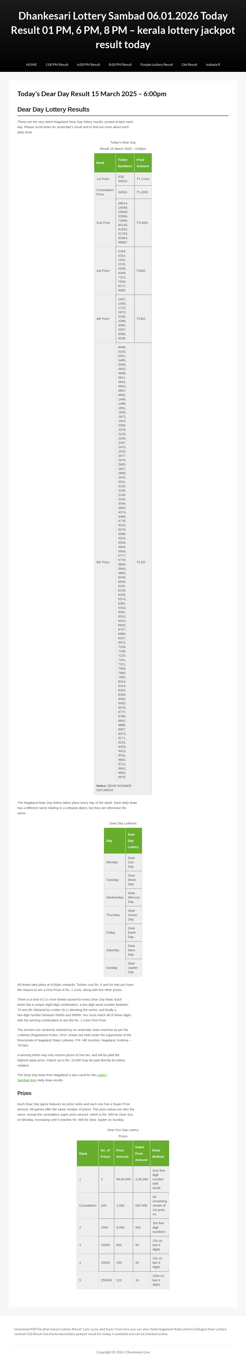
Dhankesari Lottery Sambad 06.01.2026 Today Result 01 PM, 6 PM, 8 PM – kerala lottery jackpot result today (123, 30)
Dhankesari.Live (138, 1352)
